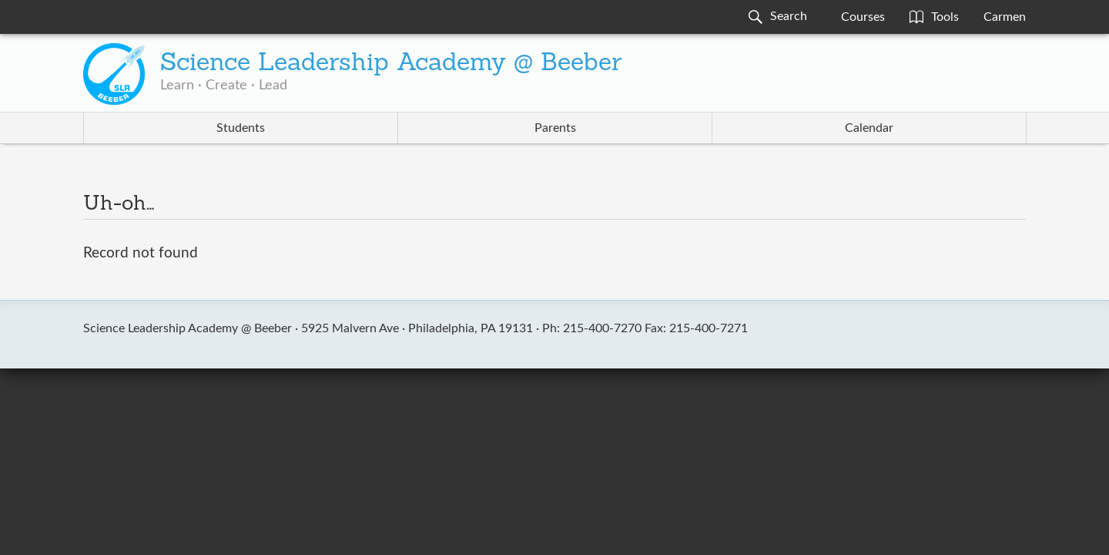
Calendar (869, 128)
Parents (555, 128)
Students (240, 128)
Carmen (1004, 17)
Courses (863, 17)
